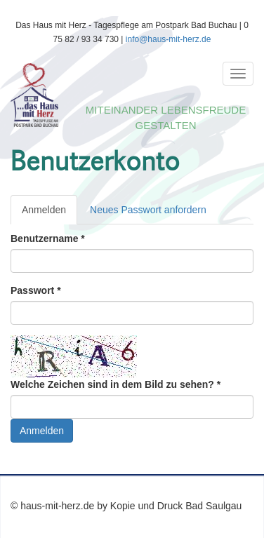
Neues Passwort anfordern (148, 209)
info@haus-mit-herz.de (168, 39)
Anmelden (49, 213)
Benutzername (48, 238)
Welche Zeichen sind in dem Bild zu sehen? (115, 384)
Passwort (36, 290)
